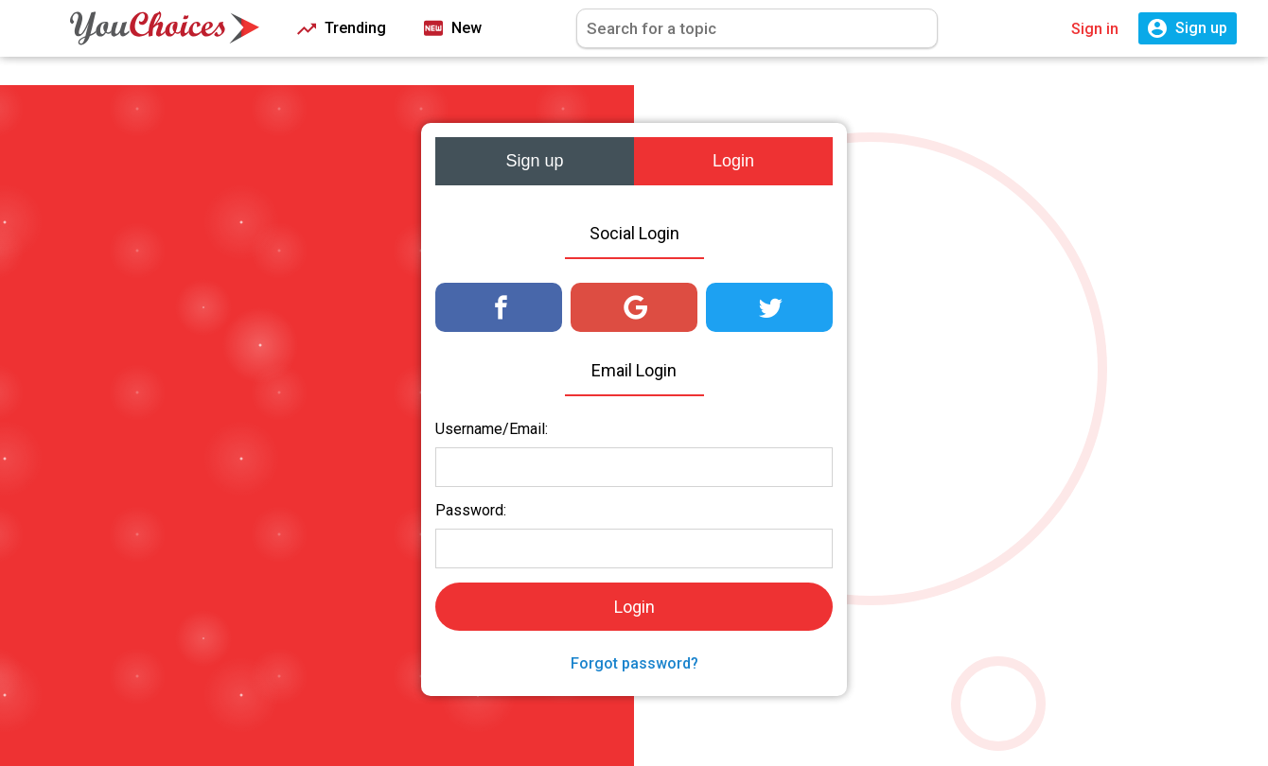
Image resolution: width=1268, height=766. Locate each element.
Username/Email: (491, 429)
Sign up (534, 160)
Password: (470, 510)
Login (733, 160)
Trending (341, 29)
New (453, 29)
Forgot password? (634, 663)
